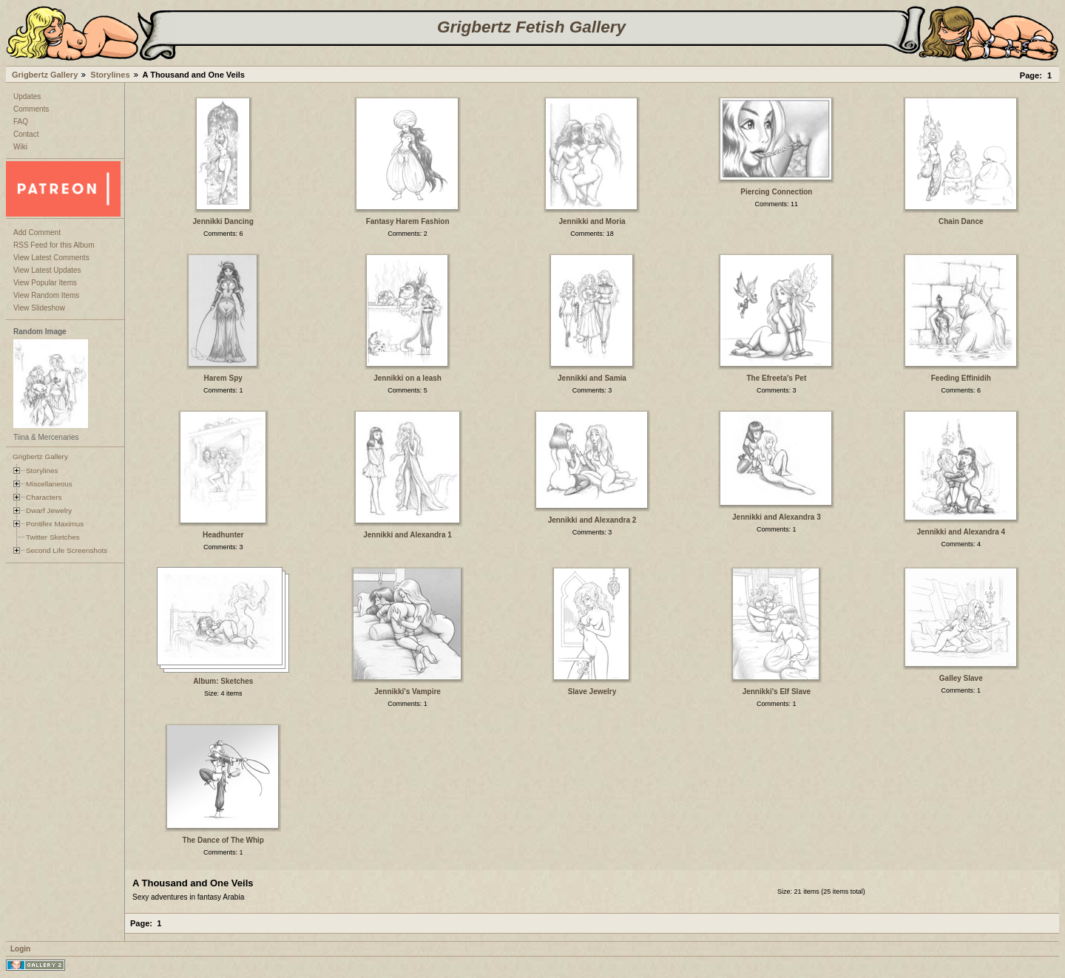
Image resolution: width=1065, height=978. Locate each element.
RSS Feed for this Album (54, 245)
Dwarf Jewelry (49, 510)
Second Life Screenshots (66, 550)
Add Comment (37, 232)
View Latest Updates (47, 270)
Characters (43, 497)
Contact (25, 134)
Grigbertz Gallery (45, 74)
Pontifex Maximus (55, 524)
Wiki (20, 147)
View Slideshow (39, 308)
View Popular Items (45, 283)
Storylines (109, 74)
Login (20, 949)
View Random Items (46, 295)
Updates (27, 96)
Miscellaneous (49, 484)
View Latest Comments (51, 258)
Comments (31, 109)
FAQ (20, 122)
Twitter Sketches (53, 537)
